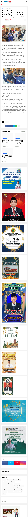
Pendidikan (19, 487)
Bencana (9, 479)
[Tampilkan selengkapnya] (19, 126)
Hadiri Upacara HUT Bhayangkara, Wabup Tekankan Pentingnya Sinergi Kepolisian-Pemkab (19, 142)
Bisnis (14, 479)
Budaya (18, 479)
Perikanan (5, 489)
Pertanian (16, 489)
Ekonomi (4, 481)
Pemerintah (13, 487)
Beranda (4, 8)
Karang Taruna (11, 481)
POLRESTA (8, 8)
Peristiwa (10, 489)
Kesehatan (5, 485)
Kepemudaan (17, 483)
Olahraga (21, 485)
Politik (21, 489)
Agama (4, 479)
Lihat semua (23, 131)
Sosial (14, 491)
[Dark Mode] (24, 2)
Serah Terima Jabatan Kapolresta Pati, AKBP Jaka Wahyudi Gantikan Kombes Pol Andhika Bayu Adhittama (7, 157)
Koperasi (10, 485)
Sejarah (9, 491)
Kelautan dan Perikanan (8, 483)
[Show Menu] (1, 2)
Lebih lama (24, 165)
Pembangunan (6, 487)
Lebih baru (4, 165)
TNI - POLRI (19, 491)
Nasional (16, 485)
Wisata (4, 493)
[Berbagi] (25, 20)
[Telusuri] (26, 2)
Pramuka (5, 491)
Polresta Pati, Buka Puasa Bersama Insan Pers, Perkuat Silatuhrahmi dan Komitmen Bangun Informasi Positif (7, 142)
